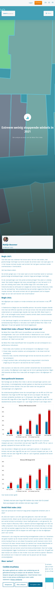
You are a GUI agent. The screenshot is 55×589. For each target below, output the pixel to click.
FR (52, 3)
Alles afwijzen (21, 585)
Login (31, 3)
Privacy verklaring (16, 580)
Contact (38, 3)
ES (49, 3)
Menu (48, 13)
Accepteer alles (35, 585)
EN (45, 3)
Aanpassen (8, 585)
